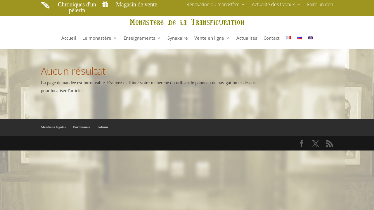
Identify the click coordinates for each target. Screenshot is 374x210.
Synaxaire (177, 38)
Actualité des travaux (273, 5)
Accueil (68, 38)
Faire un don (320, 5)
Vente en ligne (209, 38)
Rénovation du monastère (213, 5)
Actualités (246, 38)
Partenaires (81, 127)
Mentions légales (53, 127)
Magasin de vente (136, 4)
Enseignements (139, 38)
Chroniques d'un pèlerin (77, 7)
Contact (272, 38)
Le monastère (96, 38)
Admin (103, 127)
